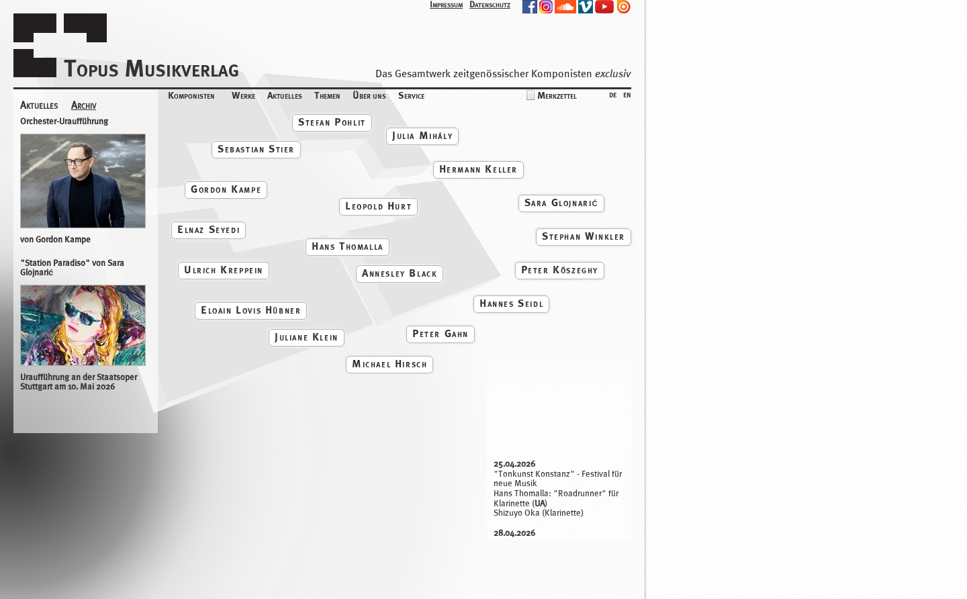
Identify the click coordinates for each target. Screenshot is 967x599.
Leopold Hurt (378, 205)
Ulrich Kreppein (223, 269)
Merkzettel (557, 95)
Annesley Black (399, 273)
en (627, 93)
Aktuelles (284, 95)
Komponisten (191, 95)
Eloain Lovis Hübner (251, 310)
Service (411, 95)
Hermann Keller (478, 169)
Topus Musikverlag (151, 68)
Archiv (83, 106)
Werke (243, 95)
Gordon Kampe (226, 189)
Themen (327, 95)
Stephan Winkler (583, 236)
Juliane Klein (306, 336)
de (612, 93)
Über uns (369, 95)
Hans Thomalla (347, 246)
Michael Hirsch (389, 363)
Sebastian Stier (256, 148)
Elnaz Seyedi (208, 229)
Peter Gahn (440, 333)
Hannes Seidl (511, 303)
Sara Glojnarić (561, 202)
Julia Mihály (422, 135)
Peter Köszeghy (559, 269)
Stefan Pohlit (332, 122)
